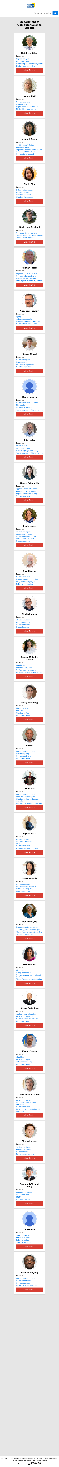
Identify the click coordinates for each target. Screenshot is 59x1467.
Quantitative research (24, 458)
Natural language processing (27, 506)
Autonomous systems (24, 749)
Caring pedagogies (23, 1091)
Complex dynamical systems (27, 1142)
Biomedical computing (24, 602)
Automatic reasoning (24, 1192)
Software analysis (23, 1383)
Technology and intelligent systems (29, 460)
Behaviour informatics (24, 208)
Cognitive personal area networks (29, 902)
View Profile (29, 76)
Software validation (23, 1390)
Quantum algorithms (24, 411)
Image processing (23, 609)
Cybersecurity (21, 112)
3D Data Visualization (24, 697)
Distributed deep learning (26, 311)
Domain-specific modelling (26, 994)
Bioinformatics (21, 502)
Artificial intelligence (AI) (25, 1139)
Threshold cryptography (25, 262)
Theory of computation (24, 1047)
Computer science (23, 63)
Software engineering (24, 656)
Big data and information (25, 844)
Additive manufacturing (25, 159)
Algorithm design (22, 161)
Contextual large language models (29, 754)
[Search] (55, 13)
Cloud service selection (25, 215)
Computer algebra (23, 404)
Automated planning (24, 1287)
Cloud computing (22, 210)
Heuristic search (22, 1290)
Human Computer (23, 705)
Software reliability (23, 1385)
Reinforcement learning (25, 1292)
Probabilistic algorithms (25, 409)
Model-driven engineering (26, 117)
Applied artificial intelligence (27, 551)
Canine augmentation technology (28, 360)
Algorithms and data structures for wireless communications (29, 165)
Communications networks (26, 308)
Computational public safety (26, 362)
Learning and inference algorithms (29, 313)
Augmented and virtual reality (27, 306)
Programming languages (25, 653)
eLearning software (23, 504)
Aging (18, 355)
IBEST (18, 1339)
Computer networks (23, 849)
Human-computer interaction (27, 1040)
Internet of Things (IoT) (24, 996)
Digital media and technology (27, 68)
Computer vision (22, 1336)
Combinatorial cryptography (26, 257)
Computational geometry (25, 168)
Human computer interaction (27, 651)
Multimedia (20, 455)
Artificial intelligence (24, 600)
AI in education (21, 1089)
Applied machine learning (26, 553)
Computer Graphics (23, 700)
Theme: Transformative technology (29, 259)
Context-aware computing (26, 751)
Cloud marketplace (23, 213)
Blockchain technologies (25, 896)
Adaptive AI (20, 746)
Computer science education (27, 453)
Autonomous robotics (24, 357)
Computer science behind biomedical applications (26, 605)
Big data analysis (22, 61)
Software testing (22, 1388)
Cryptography (21, 406)
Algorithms (20, 1187)
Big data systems (22, 795)
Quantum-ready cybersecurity (27, 951)
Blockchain (20, 798)
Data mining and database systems (29, 66)
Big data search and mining (26, 555)
